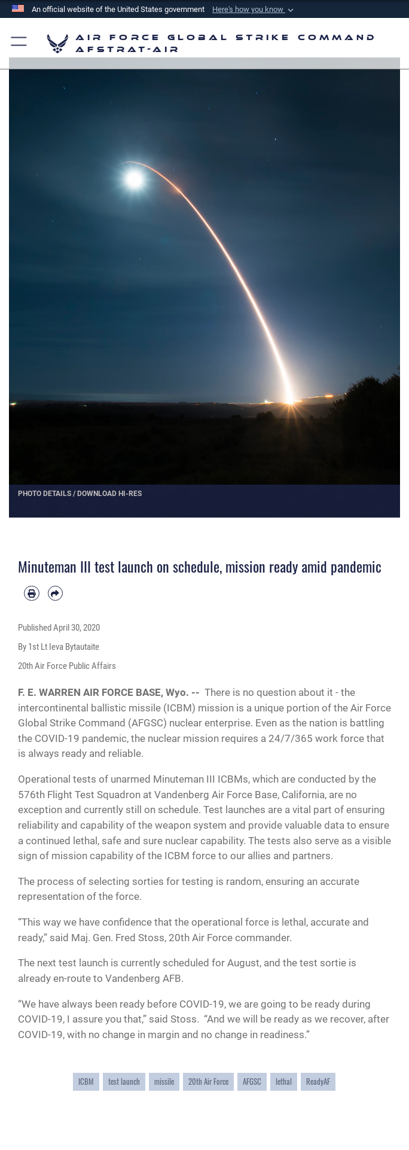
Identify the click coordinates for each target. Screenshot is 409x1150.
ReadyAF (318, 1081)
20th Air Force (208, 1081)
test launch (124, 1081)
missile (164, 1081)
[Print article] (31, 593)
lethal (284, 1081)
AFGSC (252, 1081)
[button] (254, 10)
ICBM (86, 1081)
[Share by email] (55, 593)
